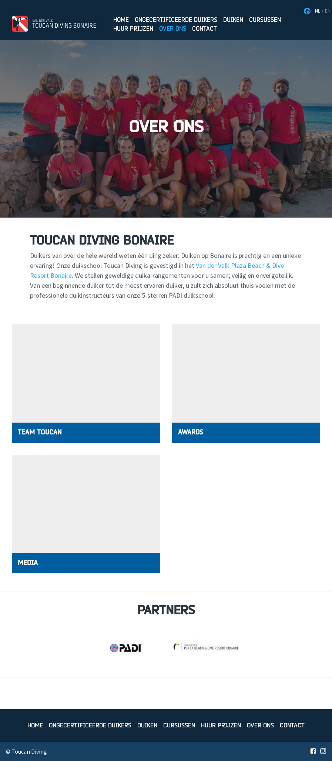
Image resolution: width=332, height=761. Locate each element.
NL (317, 10)
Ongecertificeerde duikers (176, 20)
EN (328, 10)
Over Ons (172, 29)
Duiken (233, 20)
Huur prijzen (133, 29)
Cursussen (265, 20)
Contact (204, 29)
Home (121, 20)
